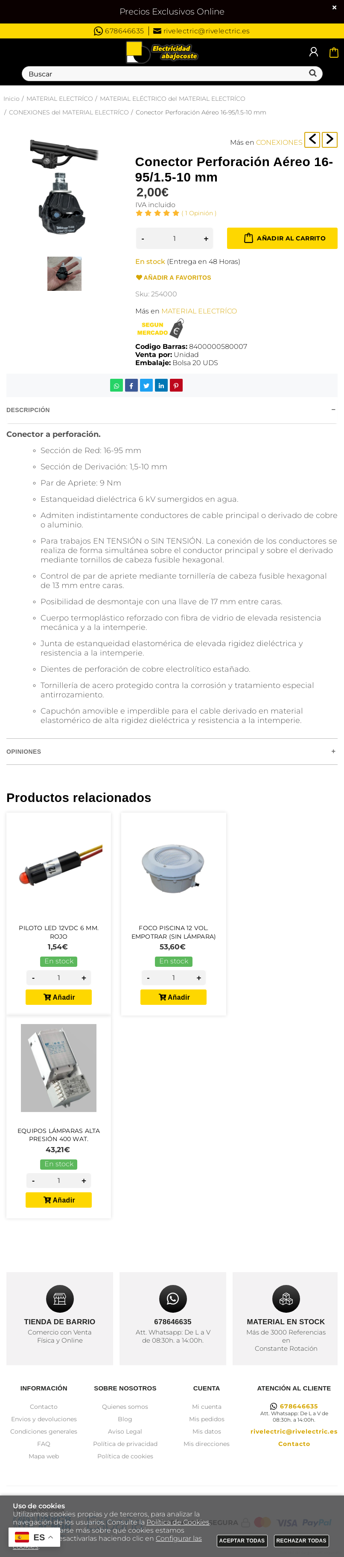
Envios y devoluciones (44, 1419)
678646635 (119, 30)
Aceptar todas (242, 1541)
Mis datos (206, 1431)
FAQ (43, 1444)
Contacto (44, 1407)
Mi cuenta (207, 1407)
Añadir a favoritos (173, 277)
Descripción (28, 410)
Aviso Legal (125, 1431)
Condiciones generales (43, 1431)
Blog (125, 1419)
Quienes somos (125, 1407)
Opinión (199, 213)
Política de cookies (125, 1456)
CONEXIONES (279, 142)
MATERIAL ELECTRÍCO (199, 311)
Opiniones (23, 751)
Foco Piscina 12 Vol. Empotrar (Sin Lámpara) (173, 932)
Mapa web (44, 1456)
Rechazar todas (302, 1541)
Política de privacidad (125, 1444)
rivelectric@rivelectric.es (201, 31)
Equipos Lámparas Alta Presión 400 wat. (58, 1136)
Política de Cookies (178, 1522)
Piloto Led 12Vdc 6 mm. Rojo (59, 932)
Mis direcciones (207, 1444)
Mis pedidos (206, 1419)
